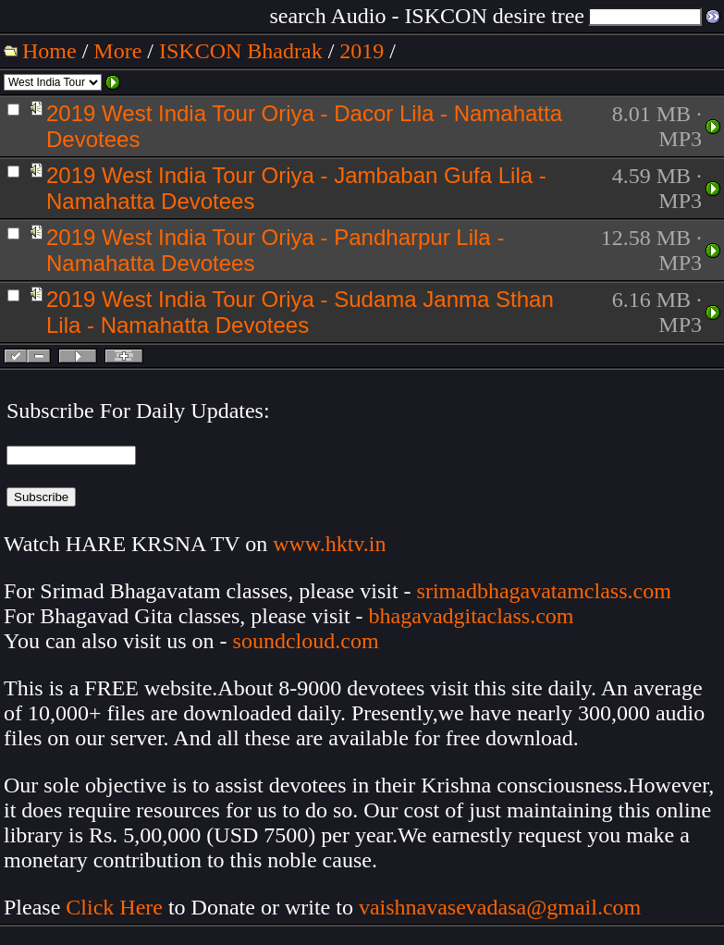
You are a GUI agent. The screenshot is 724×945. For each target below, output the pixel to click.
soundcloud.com (306, 641)
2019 (361, 51)
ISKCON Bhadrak (241, 51)
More (117, 51)
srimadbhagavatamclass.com (544, 591)
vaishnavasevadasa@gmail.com (502, 907)
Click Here (114, 907)
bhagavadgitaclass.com (471, 616)
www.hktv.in (329, 544)
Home (49, 51)
